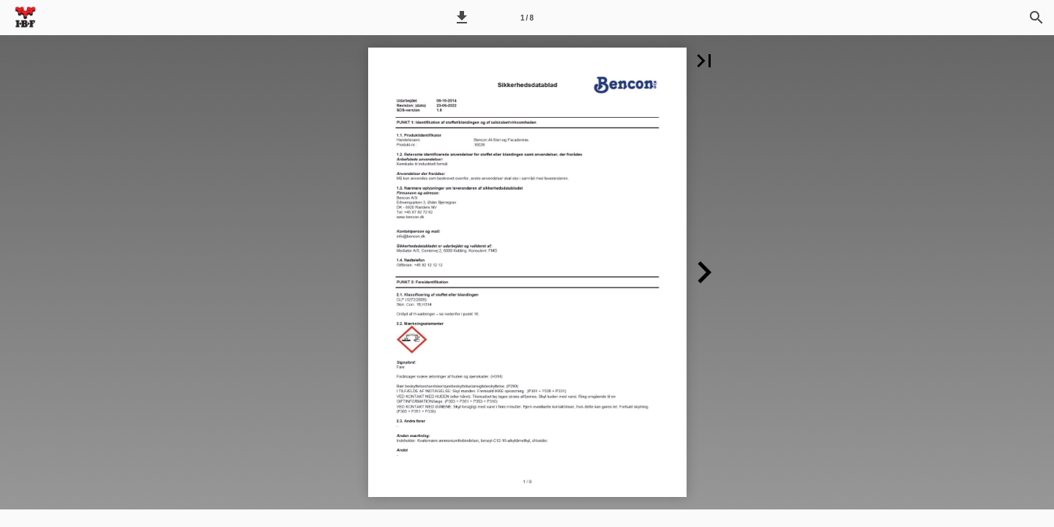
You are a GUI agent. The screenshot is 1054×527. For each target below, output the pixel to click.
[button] (461, 17)
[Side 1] (527, 17)
